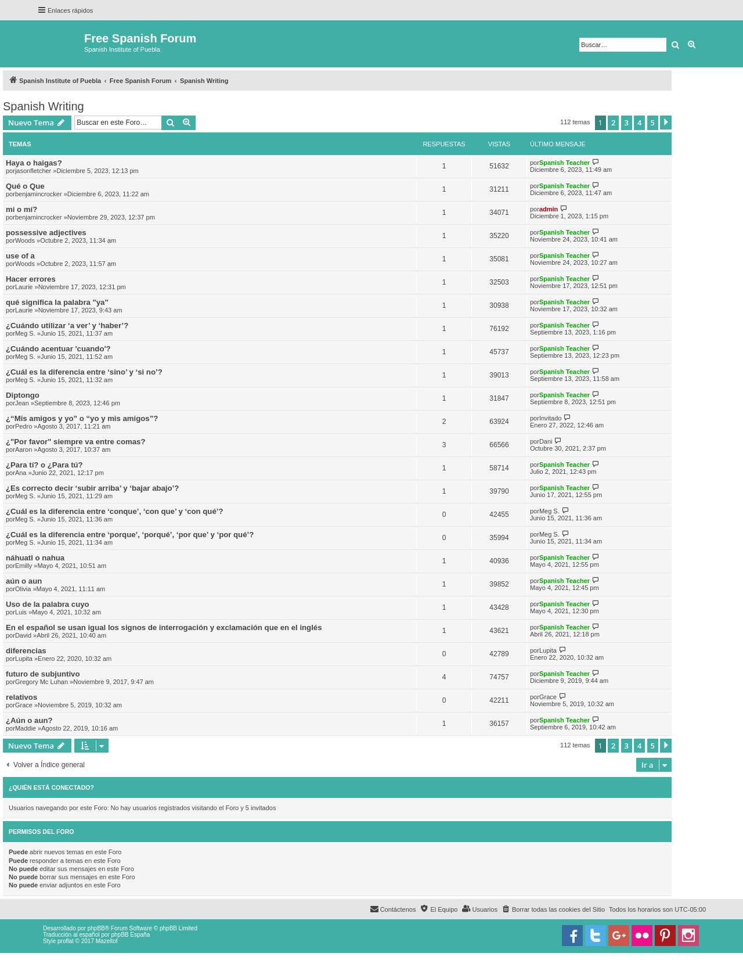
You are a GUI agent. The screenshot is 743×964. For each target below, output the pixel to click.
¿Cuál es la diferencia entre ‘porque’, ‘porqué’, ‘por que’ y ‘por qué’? (130, 534)
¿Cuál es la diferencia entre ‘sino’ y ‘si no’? (84, 372)
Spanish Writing (43, 106)
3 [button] (627, 122)
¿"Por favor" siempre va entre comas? (75, 441)
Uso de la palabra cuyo (47, 604)
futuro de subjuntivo (43, 674)
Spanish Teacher (564, 162)
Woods (25, 240)
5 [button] (653, 122)
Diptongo (22, 395)
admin (548, 209)
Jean (22, 403)
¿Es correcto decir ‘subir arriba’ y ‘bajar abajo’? (92, 488)
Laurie (24, 286)
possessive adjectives (46, 232)
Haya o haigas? (34, 163)
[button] (666, 123)
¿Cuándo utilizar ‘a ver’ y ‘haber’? (67, 325)
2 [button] (613, 122)
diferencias (26, 650)
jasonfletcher (33, 170)
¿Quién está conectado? (51, 787)
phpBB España (130, 934)
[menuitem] (553, 909)
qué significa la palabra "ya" (57, 302)
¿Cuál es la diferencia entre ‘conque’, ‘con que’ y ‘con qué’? (114, 511)
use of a (20, 255)
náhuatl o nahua (35, 557)
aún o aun (24, 581)
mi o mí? (21, 209)
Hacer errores (31, 279)
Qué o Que (25, 186)
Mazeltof (107, 941)
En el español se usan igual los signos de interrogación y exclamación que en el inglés (164, 627)
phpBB (96, 928)
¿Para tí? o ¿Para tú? (44, 465)
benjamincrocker (38, 193)
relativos (21, 697)
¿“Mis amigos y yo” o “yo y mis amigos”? (82, 418)
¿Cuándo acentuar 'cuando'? (58, 348)
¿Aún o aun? (29, 720)
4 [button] (639, 122)
